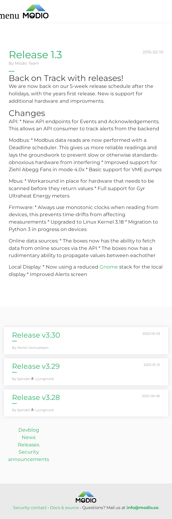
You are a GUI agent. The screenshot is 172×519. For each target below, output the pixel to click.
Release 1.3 (35, 54)
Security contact (30, 507)
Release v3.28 (36, 397)
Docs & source (64, 507)
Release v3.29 (36, 366)
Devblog (28, 430)
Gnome (109, 267)
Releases (28, 445)
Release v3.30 (36, 335)
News (28, 437)
